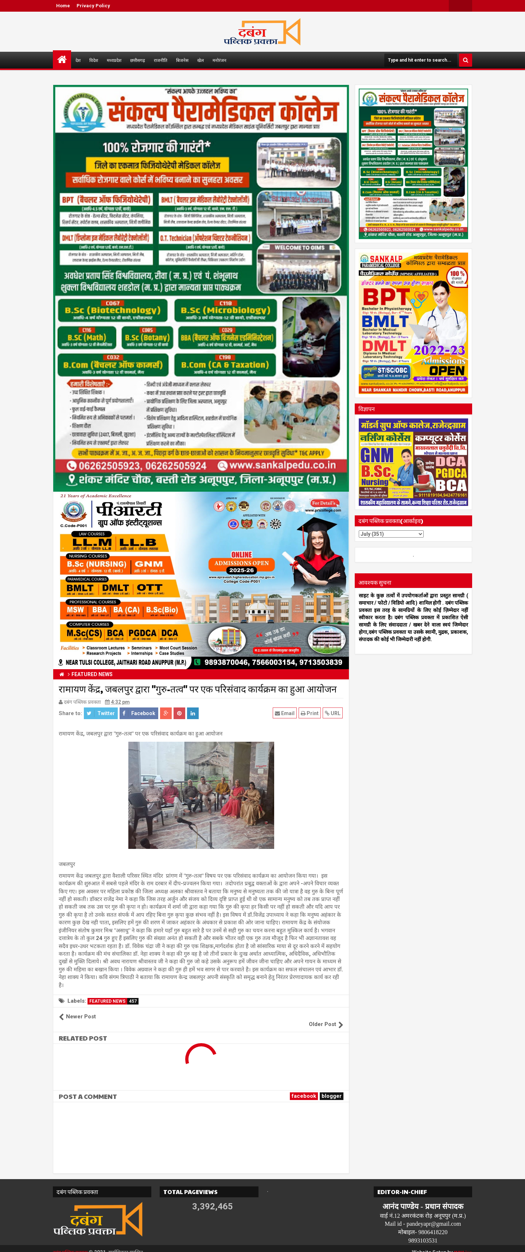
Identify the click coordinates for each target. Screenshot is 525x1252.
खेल (200, 60)
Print (310, 713)
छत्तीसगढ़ (137, 60)
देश (78, 60)
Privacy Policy (93, 5)
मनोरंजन (219, 60)
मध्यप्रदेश (114, 60)
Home (63, 5)
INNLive (463, 1245)
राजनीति (160, 60)
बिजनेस (182, 60)
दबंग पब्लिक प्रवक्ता (71, 1245)
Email (285, 713)
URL (333, 713)
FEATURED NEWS (114, 1001)
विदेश (93, 60)
